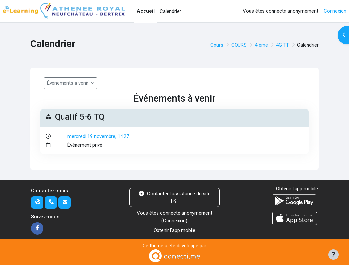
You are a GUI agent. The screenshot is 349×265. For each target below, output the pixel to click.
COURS (239, 45)
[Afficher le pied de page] (333, 254)
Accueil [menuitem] (146, 11)
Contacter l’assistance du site (174, 197)
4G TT (282, 45)
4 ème (261, 45)
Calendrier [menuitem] (170, 11)
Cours (216, 45)
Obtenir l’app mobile (174, 230)
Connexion (335, 11)
